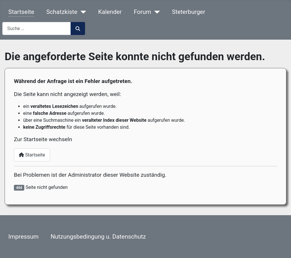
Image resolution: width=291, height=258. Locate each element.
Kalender (110, 11)
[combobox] (36, 28)
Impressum (23, 236)
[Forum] (155, 12)
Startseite (21, 11)
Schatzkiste (61, 11)
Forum (142, 11)
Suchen (77, 28)
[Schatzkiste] (81, 12)
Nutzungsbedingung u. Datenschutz (98, 236)
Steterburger (188, 11)
